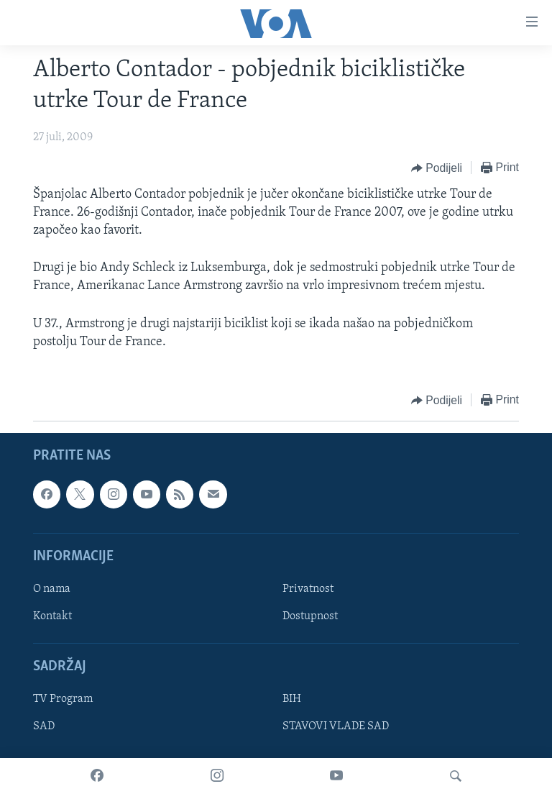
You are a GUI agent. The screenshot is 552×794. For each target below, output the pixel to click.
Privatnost (308, 589)
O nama (51, 589)
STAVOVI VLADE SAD (335, 727)
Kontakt (52, 616)
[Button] (436, 168)
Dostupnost (310, 616)
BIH (291, 699)
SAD (44, 727)
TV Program (63, 699)
